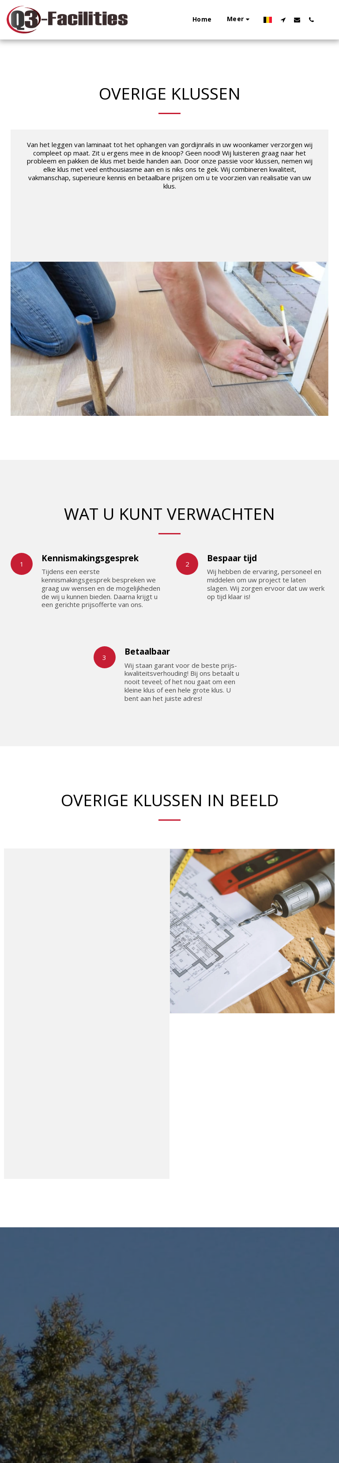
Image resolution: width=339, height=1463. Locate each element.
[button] (189, 19)
